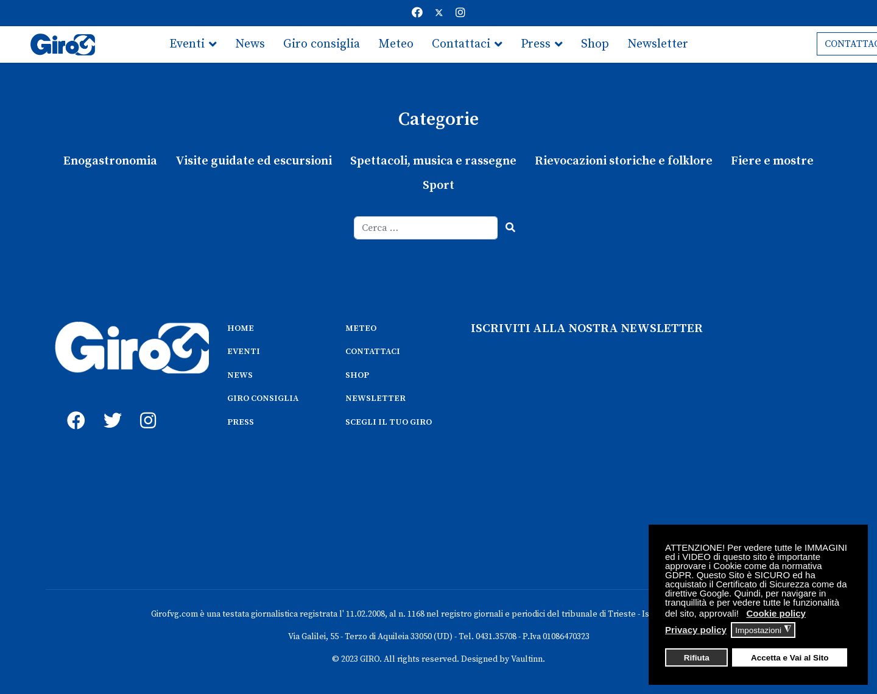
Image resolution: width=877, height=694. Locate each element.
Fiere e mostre (772, 161)
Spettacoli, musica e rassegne (433, 161)
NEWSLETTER (375, 398)
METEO (360, 328)
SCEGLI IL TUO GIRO (388, 422)
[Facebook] (417, 13)
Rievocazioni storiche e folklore (624, 161)
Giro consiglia (321, 44)
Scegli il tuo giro (214, 80)
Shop (595, 44)
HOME (240, 328)
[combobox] (426, 227)
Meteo (396, 44)
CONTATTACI (372, 351)
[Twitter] (439, 13)
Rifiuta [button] (697, 657)
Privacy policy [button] (696, 630)
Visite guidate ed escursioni (253, 161)
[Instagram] (460, 13)
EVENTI (243, 351)
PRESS (240, 422)
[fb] (73, 407)
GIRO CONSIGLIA (262, 398)
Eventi (187, 44)
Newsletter (657, 44)
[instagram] (146, 407)
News (250, 44)
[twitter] (110, 407)
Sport (438, 185)
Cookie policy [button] (776, 613)
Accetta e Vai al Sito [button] (790, 657)
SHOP (357, 375)
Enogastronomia (110, 161)
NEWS (240, 375)
